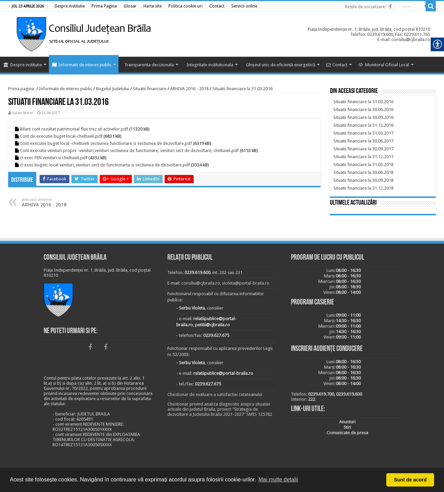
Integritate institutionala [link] (209, 64)
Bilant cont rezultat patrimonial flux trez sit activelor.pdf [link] (74, 129)
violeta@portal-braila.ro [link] (245, 283)
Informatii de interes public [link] (82, 64)
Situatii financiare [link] (149, 88)
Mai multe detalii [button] (278, 479)
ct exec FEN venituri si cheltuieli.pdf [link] (53, 157)
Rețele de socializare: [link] (365, 6)
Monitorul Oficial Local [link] (383, 64)
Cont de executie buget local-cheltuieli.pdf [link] (61, 136)
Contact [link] (336, 64)
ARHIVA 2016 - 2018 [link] (189, 88)
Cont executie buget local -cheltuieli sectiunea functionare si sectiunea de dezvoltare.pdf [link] (106, 143)
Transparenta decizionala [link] (149, 64)
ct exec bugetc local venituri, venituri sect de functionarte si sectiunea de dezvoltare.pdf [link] (105, 164)
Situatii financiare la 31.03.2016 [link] (242, 88)
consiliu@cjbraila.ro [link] (200, 283)
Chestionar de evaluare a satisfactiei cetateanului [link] (214, 394)
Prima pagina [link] (21, 88)
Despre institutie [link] (22, 64)
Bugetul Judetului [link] (112, 88)
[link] (69, 6)
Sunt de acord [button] (410, 479)
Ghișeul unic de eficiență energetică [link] (280, 64)
